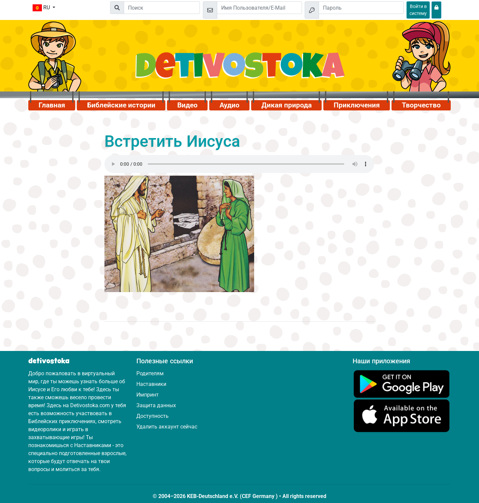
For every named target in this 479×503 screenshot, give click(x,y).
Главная (52, 105)
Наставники (151, 384)
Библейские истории (121, 105)
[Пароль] (361, 7)
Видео (187, 105)
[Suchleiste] (162, 7)
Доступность (152, 416)
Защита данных (156, 405)
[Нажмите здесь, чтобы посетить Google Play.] (402, 383)
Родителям (150, 373)
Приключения (357, 105)
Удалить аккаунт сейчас (166, 426)
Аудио (230, 105)
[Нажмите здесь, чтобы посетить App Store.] (402, 415)
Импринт (147, 395)
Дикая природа (286, 105)
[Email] (259, 7)
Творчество (421, 105)
